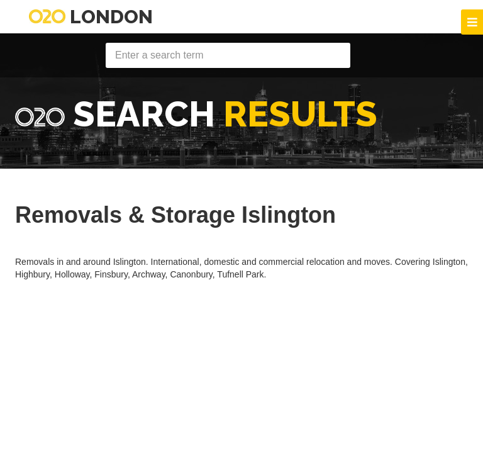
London (91, 17)
